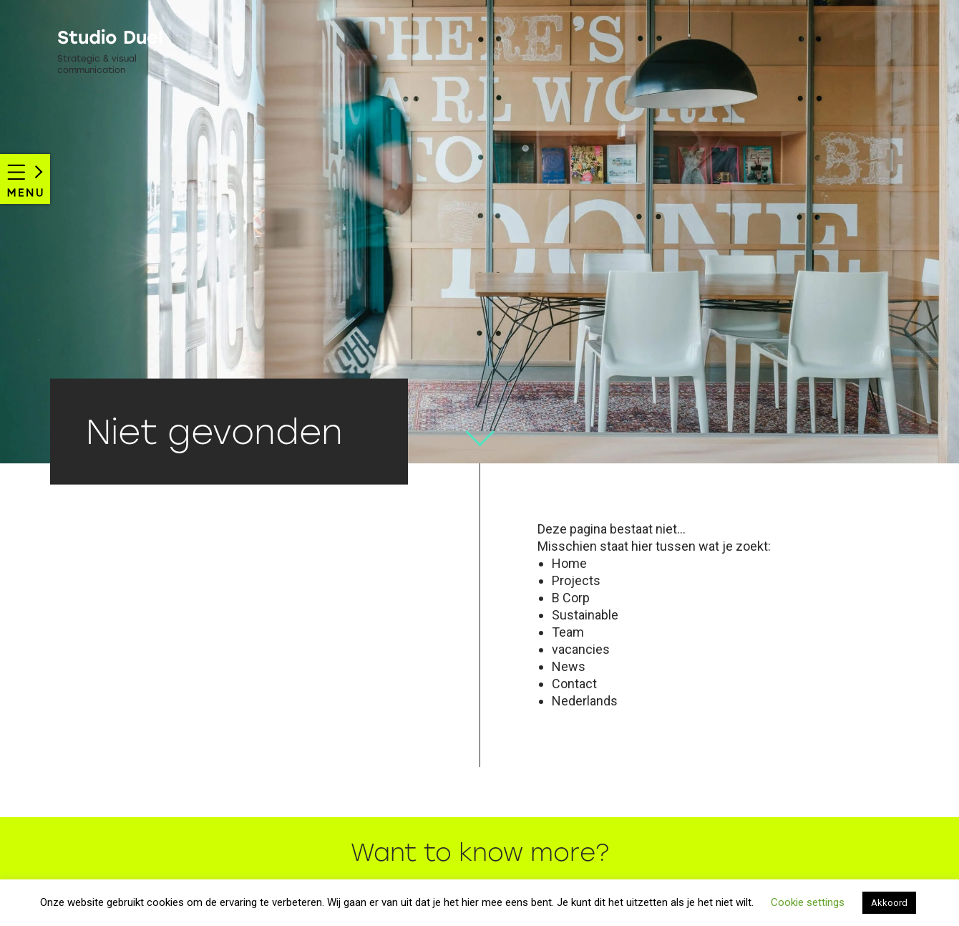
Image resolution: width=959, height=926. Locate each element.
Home (569, 563)
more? (569, 853)
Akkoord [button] (889, 902)
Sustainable (585, 614)
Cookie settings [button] (807, 902)
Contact (574, 683)
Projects (576, 580)
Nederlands (585, 700)
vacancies (581, 649)
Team (568, 632)
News (568, 666)
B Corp (571, 597)
